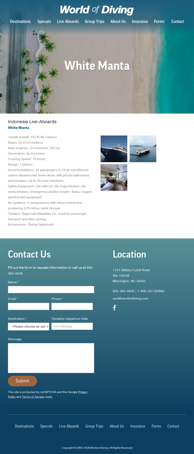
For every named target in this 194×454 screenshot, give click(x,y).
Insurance (140, 22)
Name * (13, 282)
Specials (44, 22)
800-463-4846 (123, 291)
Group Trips (94, 22)
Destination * (17, 319)
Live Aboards (68, 22)
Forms (159, 22)
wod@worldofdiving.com (131, 298)
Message (15, 339)
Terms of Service (33, 397)
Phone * (57, 299)
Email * (13, 299)
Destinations (20, 22)
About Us (118, 22)
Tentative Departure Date (69, 319)
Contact (177, 22)
